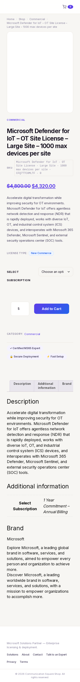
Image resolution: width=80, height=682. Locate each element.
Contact (38, 654)
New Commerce (41, 253)
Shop (22, 19)
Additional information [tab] (46, 386)
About (25, 654)
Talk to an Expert (56, 654)
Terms (24, 661)
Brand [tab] (66, 383)
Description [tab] (22, 383)
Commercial (37, 19)
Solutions (12, 654)
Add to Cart (51, 309)
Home (11, 19)
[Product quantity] (20, 309)
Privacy (11, 661)
